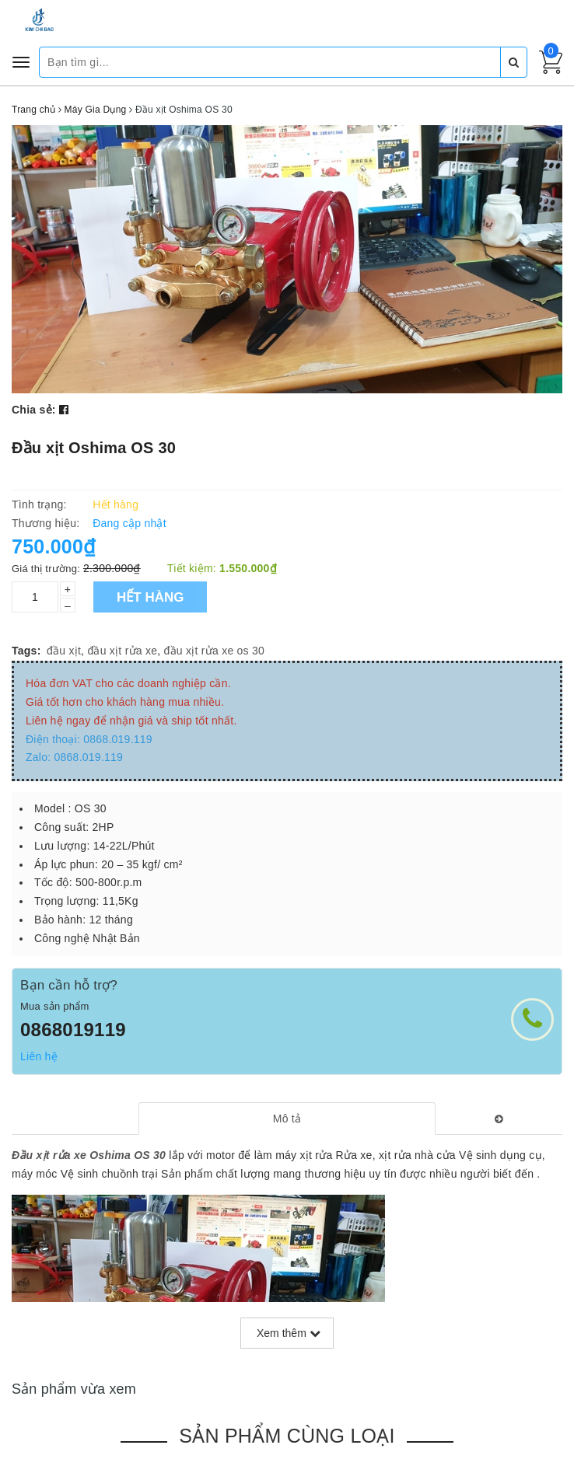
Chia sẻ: (34, 409)
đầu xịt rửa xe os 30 (214, 650)
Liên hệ (39, 1056)
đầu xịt (64, 650)
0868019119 (73, 1029)
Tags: (26, 650)
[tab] (287, 1118)
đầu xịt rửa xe (122, 650)
